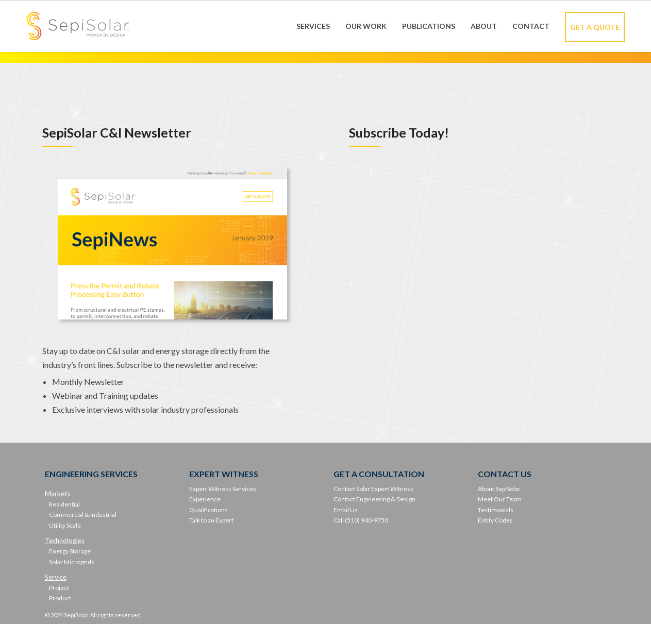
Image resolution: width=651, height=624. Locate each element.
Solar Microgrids (71, 562)
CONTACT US (504, 474)
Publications (428, 26)
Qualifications (208, 510)
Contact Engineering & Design (374, 499)
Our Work (366, 26)
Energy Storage (70, 551)
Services (313, 26)
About (484, 26)
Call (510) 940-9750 (360, 520)
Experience (205, 499)
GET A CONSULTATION (378, 474)
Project (59, 588)
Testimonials (495, 510)
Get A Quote (595, 27)
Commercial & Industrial (82, 514)
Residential (64, 504)
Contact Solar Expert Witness (373, 489)
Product (60, 598)
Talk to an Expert (211, 520)
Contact (530, 26)
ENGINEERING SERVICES (91, 474)
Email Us (345, 510)
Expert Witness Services (222, 489)
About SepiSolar (499, 489)
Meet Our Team (500, 499)
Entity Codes (495, 520)
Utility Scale (65, 525)
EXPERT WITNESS (223, 474)
